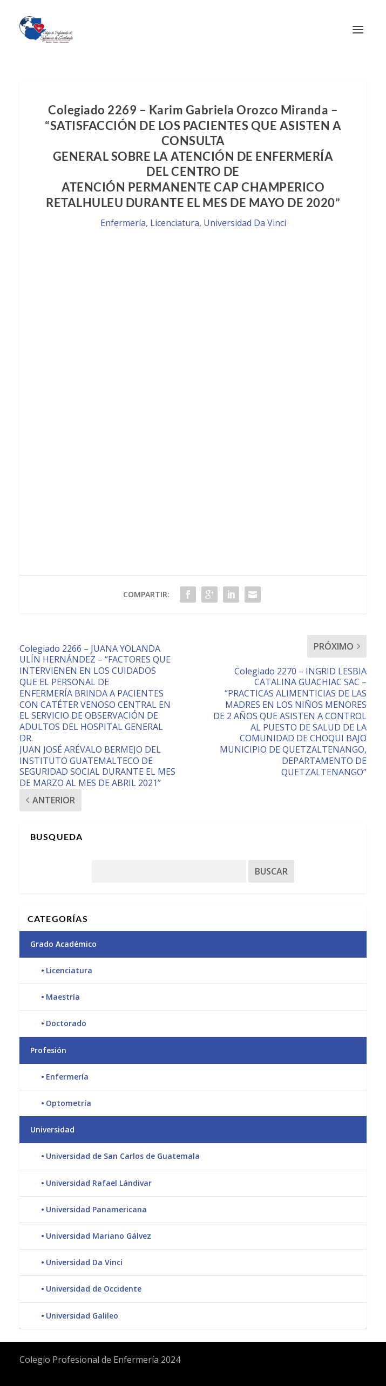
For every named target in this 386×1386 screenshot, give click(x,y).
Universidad (52, 1129)
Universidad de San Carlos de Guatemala (123, 1156)
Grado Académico (63, 944)
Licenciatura (174, 223)
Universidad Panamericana (96, 1209)
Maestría (63, 997)
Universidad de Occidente (93, 1288)
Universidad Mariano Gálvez (98, 1236)
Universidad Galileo (82, 1315)
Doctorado (66, 1023)
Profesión (48, 1050)
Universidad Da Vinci (245, 223)
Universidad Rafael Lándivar (99, 1183)
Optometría (68, 1103)
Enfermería (123, 223)
